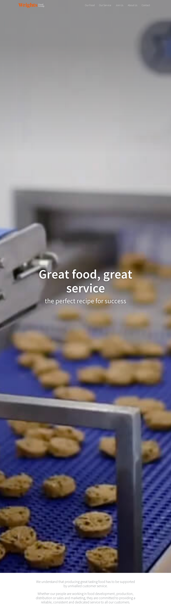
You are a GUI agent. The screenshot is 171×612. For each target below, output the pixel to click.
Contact (146, 5)
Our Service (105, 5)
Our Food (90, 5)
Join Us (119, 5)
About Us (132, 5)
